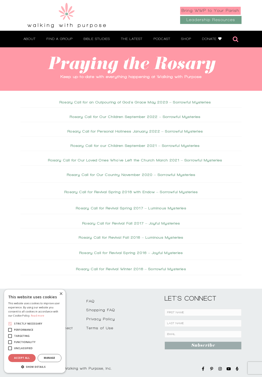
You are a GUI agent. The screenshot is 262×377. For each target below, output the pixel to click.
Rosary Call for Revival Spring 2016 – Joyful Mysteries (131, 253)
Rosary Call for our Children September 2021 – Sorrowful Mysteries (135, 146)
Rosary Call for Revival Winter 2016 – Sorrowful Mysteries (131, 269)
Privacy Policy (100, 319)
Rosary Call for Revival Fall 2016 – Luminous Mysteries (131, 237)
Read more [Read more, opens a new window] (37, 315)
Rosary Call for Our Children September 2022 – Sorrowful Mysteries (135, 117)
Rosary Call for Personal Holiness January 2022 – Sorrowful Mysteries (135, 131)
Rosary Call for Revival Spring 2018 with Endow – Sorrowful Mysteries (131, 192)
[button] (34, 367)
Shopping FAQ (100, 310)
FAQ (90, 301)
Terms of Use (99, 328)
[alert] (35, 331)
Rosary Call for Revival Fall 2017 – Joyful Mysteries (131, 223)
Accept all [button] (22, 358)
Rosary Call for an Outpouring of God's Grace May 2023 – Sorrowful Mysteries (135, 102)
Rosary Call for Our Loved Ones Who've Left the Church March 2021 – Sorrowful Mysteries (135, 160)
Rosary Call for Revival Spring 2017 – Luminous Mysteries (131, 208)
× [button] (60, 293)
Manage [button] (49, 358)
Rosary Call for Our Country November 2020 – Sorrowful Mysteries (131, 175)
